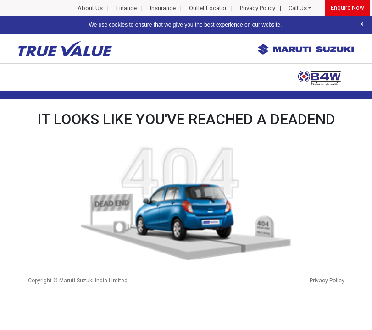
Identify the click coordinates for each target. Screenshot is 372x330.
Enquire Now (347, 7)
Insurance (163, 8)
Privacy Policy (257, 8)
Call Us (298, 8)
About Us (90, 8)
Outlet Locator (208, 8)
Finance (126, 8)
